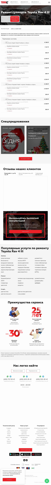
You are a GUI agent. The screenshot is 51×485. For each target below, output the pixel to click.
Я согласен (9, 479)
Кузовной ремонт (6, 278)
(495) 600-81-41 (25, 379)
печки (19, 280)
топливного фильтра (41, 267)
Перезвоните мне (33, 370)
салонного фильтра (40, 260)
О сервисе (9, 428)
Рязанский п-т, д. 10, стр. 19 (25, 3)
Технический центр (9, 425)
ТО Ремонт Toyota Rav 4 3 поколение (5, 19)
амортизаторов (5, 258)
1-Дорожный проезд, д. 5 (14, 3)
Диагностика (4, 291)
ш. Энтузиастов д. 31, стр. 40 (36, 3)
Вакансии (9, 441)
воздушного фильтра (7, 263)
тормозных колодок (40, 269)
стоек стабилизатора (41, 263)
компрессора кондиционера (26, 278)
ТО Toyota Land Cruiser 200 (40, 433)
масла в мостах (22, 265)
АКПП (2, 280)
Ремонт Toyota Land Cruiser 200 (40, 441)
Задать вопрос (25, 231)
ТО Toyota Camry (40, 430)
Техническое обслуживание (24, 428)
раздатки (20, 285)
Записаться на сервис (18, 370)
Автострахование (24, 437)
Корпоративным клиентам (24, 435)
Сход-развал (21, 294)
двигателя (4, 285)
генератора (4, 283)
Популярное (41, 425)
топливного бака (39, 265)
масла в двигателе (23, 263)
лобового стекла (22, 258)
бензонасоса (4, 260)
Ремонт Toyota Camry (41, 437)
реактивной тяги (22, 272)
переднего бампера (23, 267)
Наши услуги (24, 425)
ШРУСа (37, 272)
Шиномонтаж (24, 441)
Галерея (8, 433)
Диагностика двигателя (24, 291)
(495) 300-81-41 (42, 379)
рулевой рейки (39, 280)
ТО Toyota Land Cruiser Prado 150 (40, 428)
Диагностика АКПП (6, 294)
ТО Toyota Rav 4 (41, 435)
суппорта (37, 283)
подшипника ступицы (24, 269)
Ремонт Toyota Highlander (41, 439)
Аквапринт (24, 439)
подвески (20, 283)
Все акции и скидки (25, 158)
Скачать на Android (25, 457)
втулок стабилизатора (7, 265)
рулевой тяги (38, 258)
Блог (9, 439)
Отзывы (8, 435)
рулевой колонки (39, 278)
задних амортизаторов (7, 269)
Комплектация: (5, 28)
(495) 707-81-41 (9, 379)
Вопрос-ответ (9, 437)
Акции (9, 430)
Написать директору (25, 449)
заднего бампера (6, 267)
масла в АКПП (22, 260)
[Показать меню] (49, 2)
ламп (2, 272)
